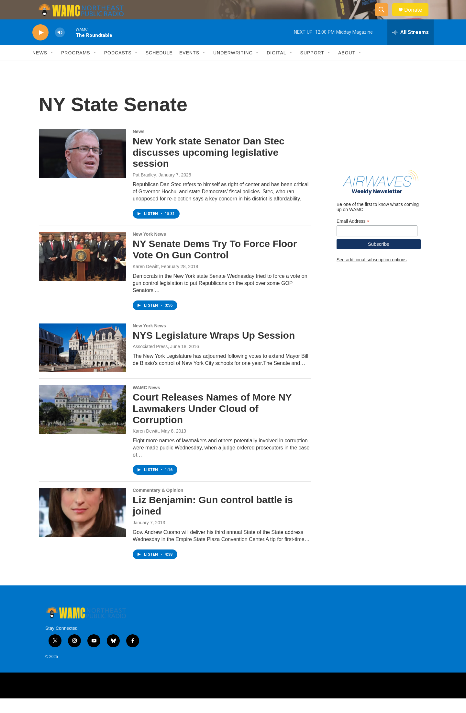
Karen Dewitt (146, 281)
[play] (40, 47)
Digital (276, 67)
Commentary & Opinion (158, 504)
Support (312, 67)
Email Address (353, 236)
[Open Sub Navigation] (52, 67)
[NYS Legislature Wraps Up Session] (82, 362)
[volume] (59, 47)
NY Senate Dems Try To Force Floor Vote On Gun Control (215, 264)
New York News (149, 248)
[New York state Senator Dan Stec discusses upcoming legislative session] (82, 168)
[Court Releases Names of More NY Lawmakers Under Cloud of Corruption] (82, 424)
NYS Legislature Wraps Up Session (214, 350)
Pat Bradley (144, 189)
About (346, 67)
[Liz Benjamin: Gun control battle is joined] (82, 527)
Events (189, 67)
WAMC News (146, 402)
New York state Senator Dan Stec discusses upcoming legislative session (208, 167)
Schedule (159, 67)
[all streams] (410, 47)
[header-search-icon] (384, 17)
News (39, 67)
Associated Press (150, 361)
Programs (75, 67)
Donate (417, 17)
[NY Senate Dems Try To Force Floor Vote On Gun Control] (82, 270)
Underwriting (233, 67)
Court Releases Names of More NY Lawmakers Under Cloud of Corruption (212, 423)
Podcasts (118, 67)
